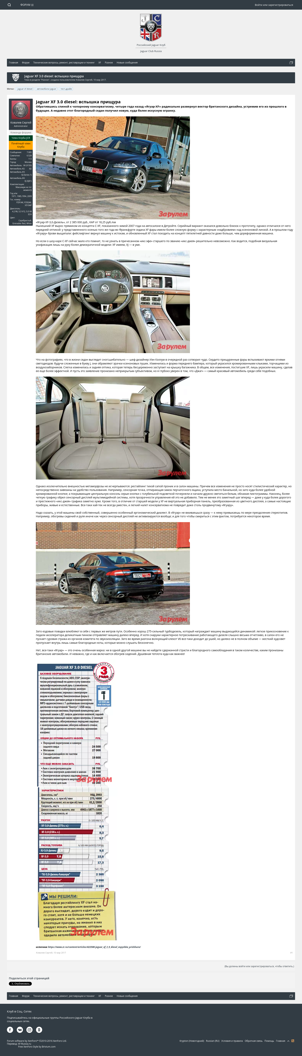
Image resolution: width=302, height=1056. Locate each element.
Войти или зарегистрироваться (274, 5)
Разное (45, 79)
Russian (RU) (213, 1041)
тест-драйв (66, 89)
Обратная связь (254, 1041)
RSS (292, 1040)
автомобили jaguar (46, 89)
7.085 (29, 152)
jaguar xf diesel (24, 89)
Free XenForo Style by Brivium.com (36, 1046)
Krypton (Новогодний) (192, 1041)
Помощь (269, 1041)
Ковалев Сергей (84, 79)
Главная (280, 1041)
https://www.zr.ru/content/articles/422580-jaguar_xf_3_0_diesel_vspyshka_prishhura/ (94, 947)
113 (30, 158)
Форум (25, 5)
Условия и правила (232, 1041)
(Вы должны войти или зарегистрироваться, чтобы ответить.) (259, 966)
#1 (291, 952)
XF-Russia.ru (24, 1043)
